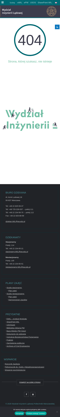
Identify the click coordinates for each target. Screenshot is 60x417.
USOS (32, 2)
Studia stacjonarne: (14, 288)
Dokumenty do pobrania (16, 334)
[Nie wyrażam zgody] (57, 412)
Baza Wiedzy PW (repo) (16, 331)
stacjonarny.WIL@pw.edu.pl (17, 252)
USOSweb (11, 325)
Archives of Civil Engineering (18, 346)
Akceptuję (19, 413)
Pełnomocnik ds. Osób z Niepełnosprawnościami (24, 367)
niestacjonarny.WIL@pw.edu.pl (18, 267)
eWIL (19, 2)
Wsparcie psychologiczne (15, 370)
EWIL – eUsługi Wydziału (17, 319)
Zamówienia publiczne (15, 343)
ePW (25, 2)
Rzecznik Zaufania (12, 364)
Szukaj (12, 3)
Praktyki (10, 340)
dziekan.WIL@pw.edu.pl (15, 221)
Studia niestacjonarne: (15, 294)
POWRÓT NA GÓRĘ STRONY (30, 382)
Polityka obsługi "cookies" (36, 413)
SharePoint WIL (44, 2)
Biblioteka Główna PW (15, 328)
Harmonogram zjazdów (17, 300)
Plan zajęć (12, 291)
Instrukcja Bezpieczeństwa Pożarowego (23, 337)
